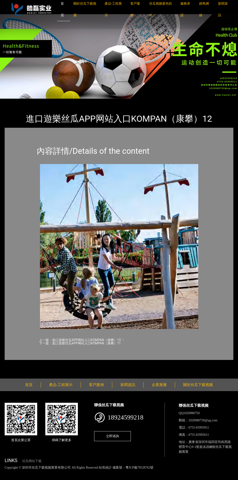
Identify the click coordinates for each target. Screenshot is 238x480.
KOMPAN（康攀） (63, 102)
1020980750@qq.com (203, 420)
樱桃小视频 (213, 472)
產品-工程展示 (32, 102)
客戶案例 (96, 385)
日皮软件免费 (193, 472)
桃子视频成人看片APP (28, 477)
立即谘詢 (112, 436)
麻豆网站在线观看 (107, 472)
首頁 (12, 102)
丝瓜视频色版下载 (28, 472)
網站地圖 (7, 472)
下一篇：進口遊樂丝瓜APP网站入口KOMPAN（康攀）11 (80, 343)
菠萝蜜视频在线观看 (166, 472)
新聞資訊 (127, 385)
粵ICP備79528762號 (139, 467)
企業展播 (159, 385)
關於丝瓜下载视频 (198, 385)
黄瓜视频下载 (81, 472)
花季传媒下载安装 (136, 472)
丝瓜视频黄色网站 (57, 472)
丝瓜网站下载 (32, 461)
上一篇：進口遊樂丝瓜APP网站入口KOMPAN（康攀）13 (80, 340)
